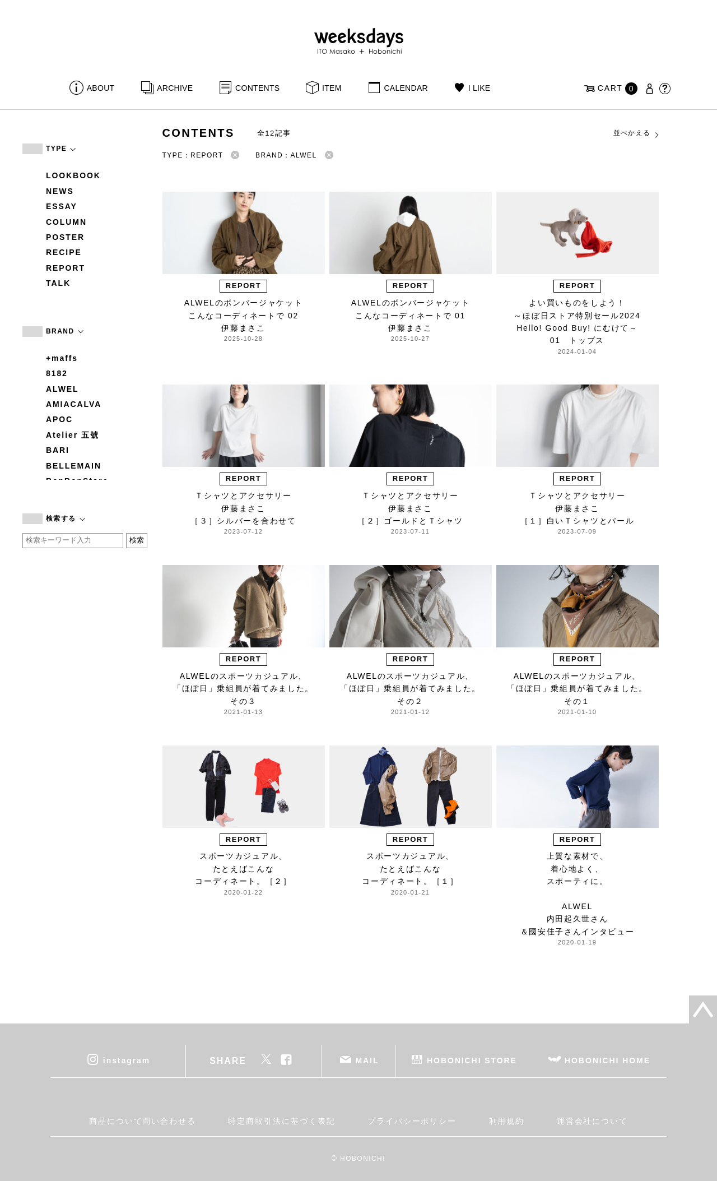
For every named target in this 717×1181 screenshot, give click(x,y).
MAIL (367, 1059)
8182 (57, 373)
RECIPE (64, 252)
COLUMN (66, 221)
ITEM (332, 88)
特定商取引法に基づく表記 (281, 1121)
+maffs (62, 358)
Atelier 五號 (72, 434)
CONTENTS (257, 88)
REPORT (65, 267)
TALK (58, 283)
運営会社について (592, 1121)
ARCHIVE (175, 88)
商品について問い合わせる (142, 1121)
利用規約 (507, 1121)
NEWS (60, 191)
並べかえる (636, 133)
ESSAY (61, 206)
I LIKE (479, 88)
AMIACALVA (73, 404)
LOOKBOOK (73, 175)
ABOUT (101, 88)
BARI (57, 450)
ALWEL (62, 389)
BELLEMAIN (73, 465)
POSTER (65, 237)
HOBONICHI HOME (607, 1059)
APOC (59, 419)
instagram (126, 1059)
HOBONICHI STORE (472, 1059)
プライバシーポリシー (412, 1121)
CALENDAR (405, 88)
